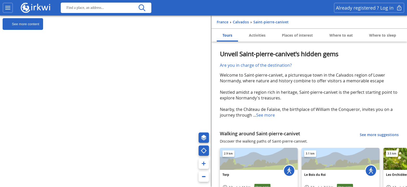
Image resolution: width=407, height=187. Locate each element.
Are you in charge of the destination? (256, 65)
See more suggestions (379, 134)
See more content (21, 24)
